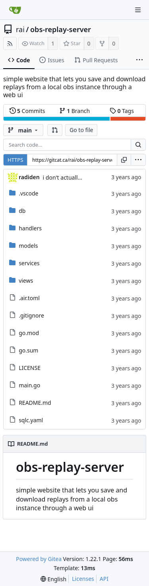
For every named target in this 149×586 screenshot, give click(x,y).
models (28, 245)
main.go (29, 385)
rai (20, 29)
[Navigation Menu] (138, 10)
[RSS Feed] (10, 43)
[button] (54, 130)
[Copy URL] (124, 160)
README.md (35, 402)
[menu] (138, 160)
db (22, 210)
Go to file (81, 130)
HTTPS (15, 159)
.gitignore (31, 315)
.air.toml (29, 298)
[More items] (139, 60)
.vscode (28, 193)
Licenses (83, 578)
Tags (122, 111)
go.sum (28, 350)
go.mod (29, 333)
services (29, 263)
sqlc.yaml (31, 420)
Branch (74, 111)
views (26, 280)
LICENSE (30, 368)
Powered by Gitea (39, 559)
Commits (27, 111)
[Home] (15, 10)
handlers (30, 228)
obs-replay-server (60, 29)
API (104, 578)
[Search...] (138, 145)
